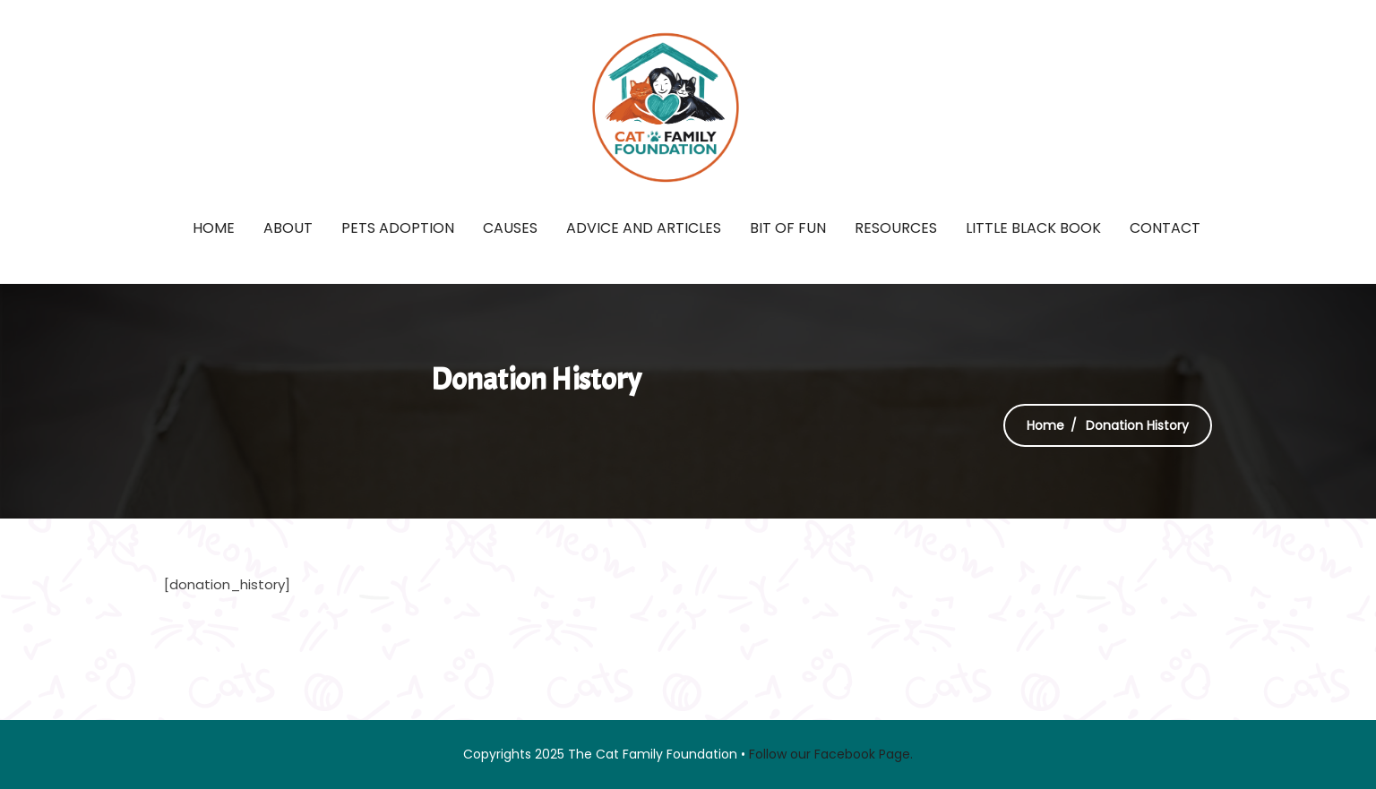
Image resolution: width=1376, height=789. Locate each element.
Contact (1165, 228)
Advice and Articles (643, 228)
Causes (510, 228)
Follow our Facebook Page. (831, 754)
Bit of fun (788, 228)
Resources (896, 228)
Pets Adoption (397, 228)
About (288, 228)
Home (214, 228)
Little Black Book (1033, 228)
